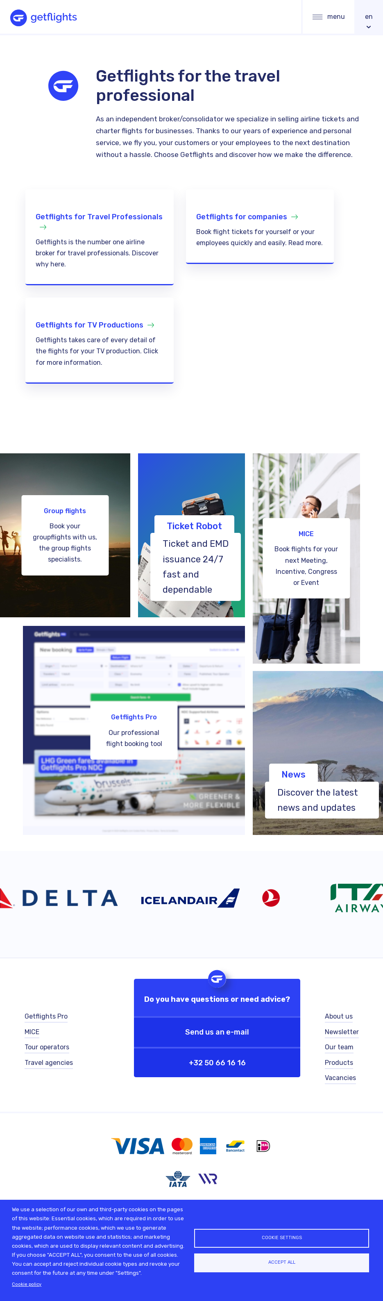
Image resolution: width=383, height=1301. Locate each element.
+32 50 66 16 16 (217, 1063)
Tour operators (47, 1049)
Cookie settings (282, 1237)
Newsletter (342, 1033)
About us (339, 1017)
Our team (339, 1049)
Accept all (281, 1262)
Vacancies (340, 1080)
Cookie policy (26, 1284)
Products (339, 1064)
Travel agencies (49, 1064)
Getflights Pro (46, 1017)
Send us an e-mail (217, 1032)
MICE (32, 1033)
